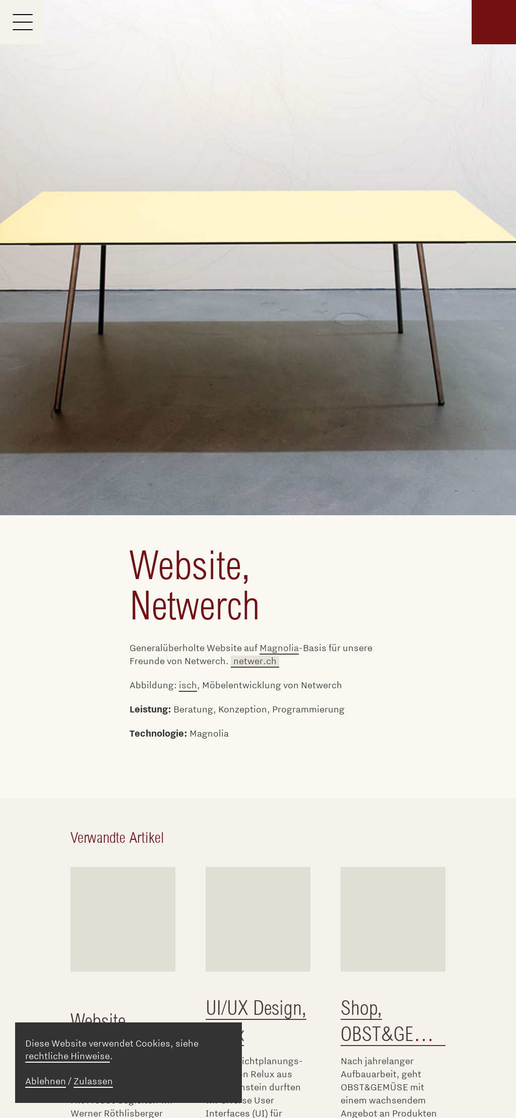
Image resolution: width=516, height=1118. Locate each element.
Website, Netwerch (195, 585)
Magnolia (279, 648)
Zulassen (93, 1081)
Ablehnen (45, 1081)
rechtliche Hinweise (67, 1056)
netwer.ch (255, 661)
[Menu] (22, 22)
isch (188, 685)
